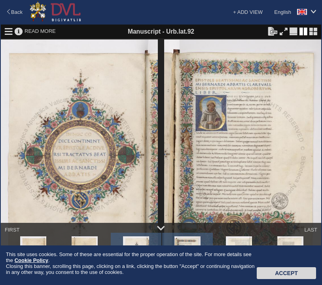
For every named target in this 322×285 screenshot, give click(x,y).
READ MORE (40, 31)
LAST (310, 230)
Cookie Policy (31, 260)
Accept (286, 273)
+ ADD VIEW (248, 12)
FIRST (12, 230)
